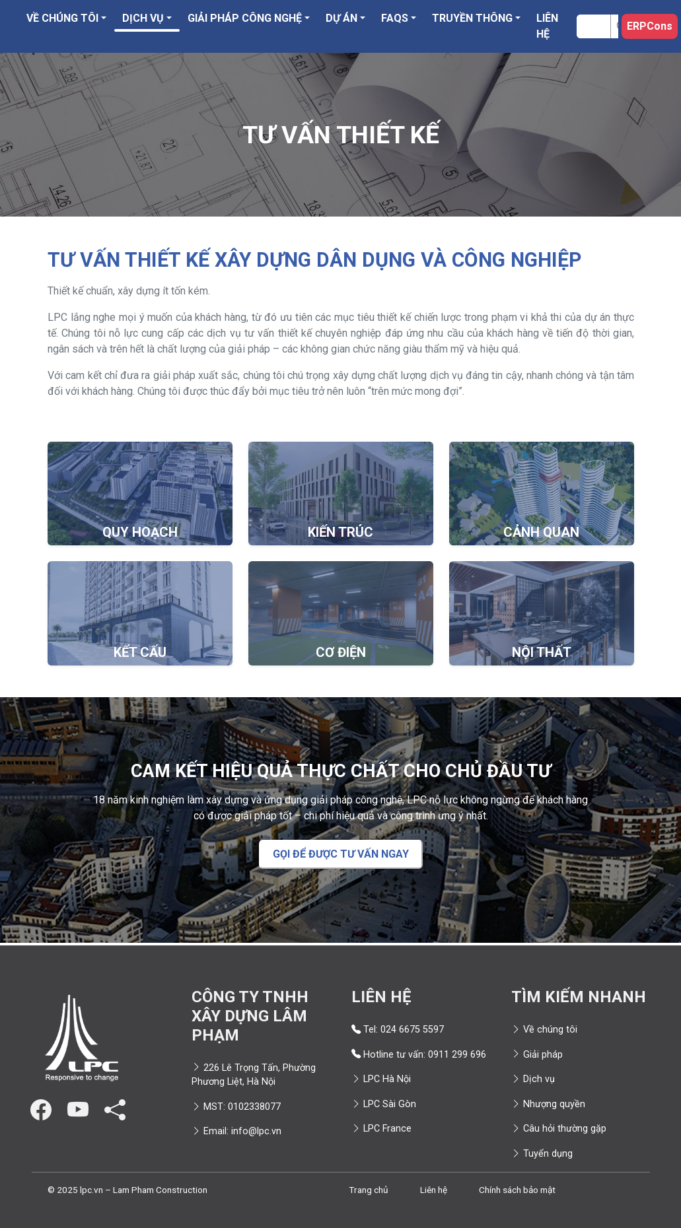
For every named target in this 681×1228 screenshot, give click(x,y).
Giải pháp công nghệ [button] (245, 18)
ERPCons (649, 26)
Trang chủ (368, 1189)
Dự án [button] (341, 18)
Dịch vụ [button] (143, 18)
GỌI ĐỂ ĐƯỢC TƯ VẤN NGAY (341, 854)
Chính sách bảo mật (517, 1189)
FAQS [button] (394, 18)
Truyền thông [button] (472, 18)
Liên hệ (547, 26)
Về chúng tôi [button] (62, 18)
